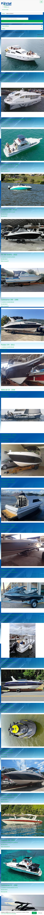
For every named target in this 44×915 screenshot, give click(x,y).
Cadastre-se (6, 7)
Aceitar (34, 912)
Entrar (5, 5)
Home (3, 13)
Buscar (22, 21)
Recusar (40, 912)
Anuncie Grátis (5, 9)
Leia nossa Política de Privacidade (8, 913)
